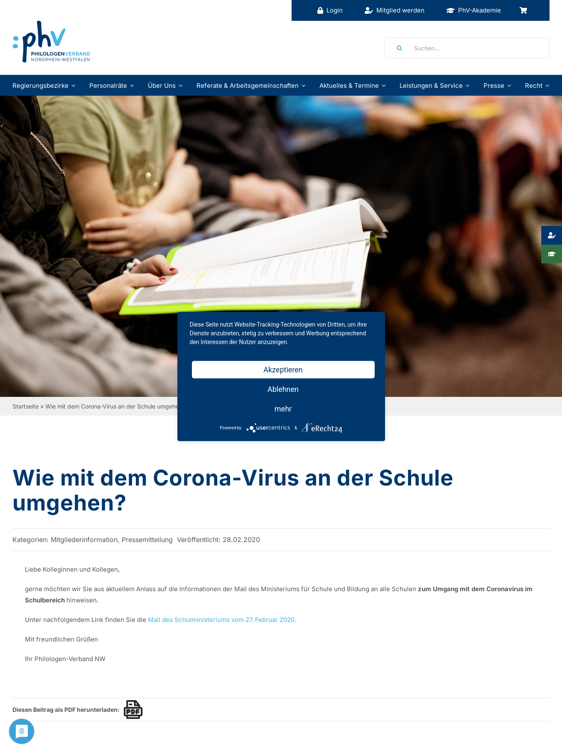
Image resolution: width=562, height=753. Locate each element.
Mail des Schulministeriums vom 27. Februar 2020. (222, 620)
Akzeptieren (283, 369)
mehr (283, 408)
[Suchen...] (467, 47)
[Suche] (397, 47)
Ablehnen (283, 389)
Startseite (25, 406)
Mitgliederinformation (84, 539)
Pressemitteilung (147, 539)
